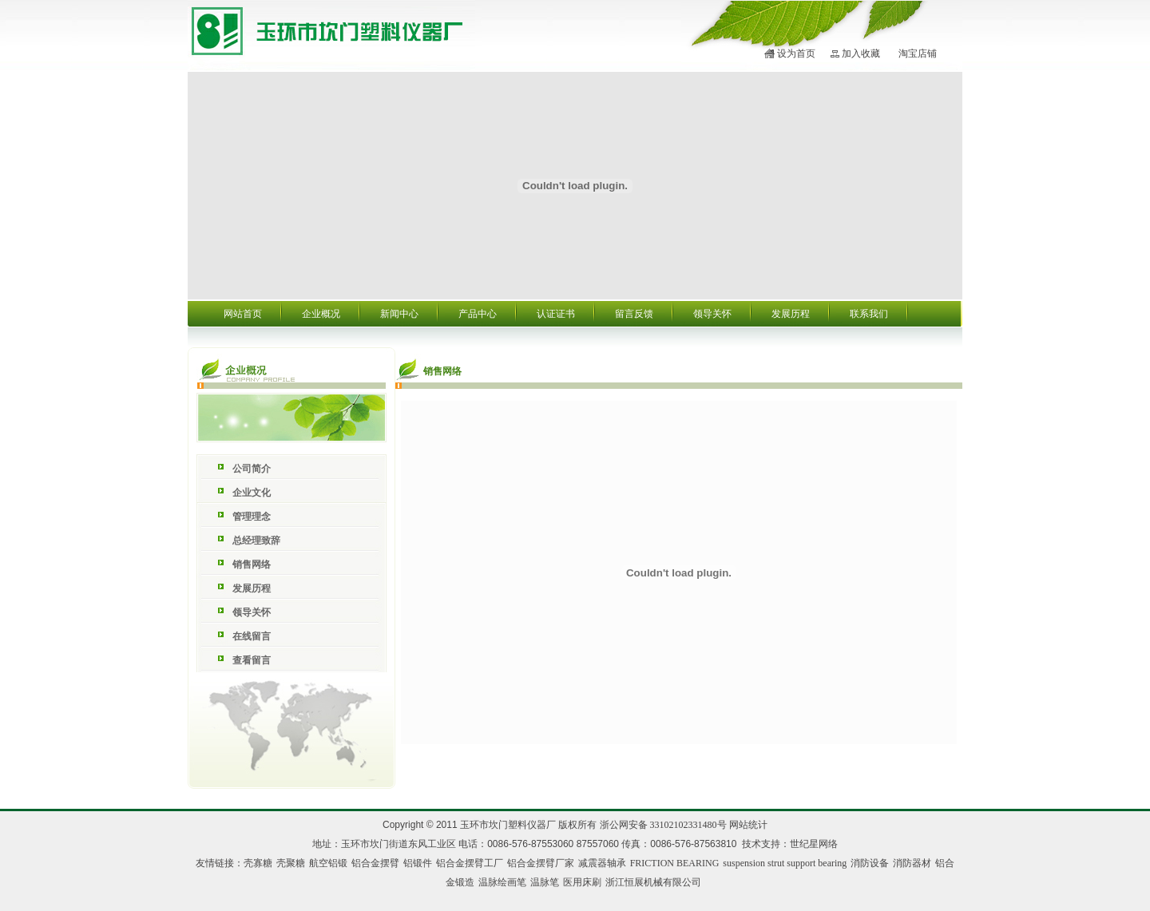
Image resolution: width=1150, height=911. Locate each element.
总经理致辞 (256, 540)
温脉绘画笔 (502, 882)
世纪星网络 (814, 844)
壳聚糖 (290, 863)
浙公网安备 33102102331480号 (663, 824)
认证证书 (556, 313)
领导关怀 (712, 313)
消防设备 (870, 863)
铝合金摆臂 (375, 863)
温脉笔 (544, 882)
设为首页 (796, 53)
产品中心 (477, 313)
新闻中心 (399, 313)
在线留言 (251, 636)
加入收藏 (861, 53)
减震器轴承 (602, 863)
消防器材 (912, 863)
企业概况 (321, 313)
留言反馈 (634, 313)
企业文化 (251, 492)
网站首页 (243, 313)
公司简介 (251, 468)
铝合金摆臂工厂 (469, 863)
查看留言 (251, 660)
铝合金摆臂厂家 (540, 863)
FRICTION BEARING (675, 863)
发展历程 (790, 313)
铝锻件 (417, 863)
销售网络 (251, 564)
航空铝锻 (328, 863)
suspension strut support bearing (785, 863)
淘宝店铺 (917, 53)
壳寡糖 (258, 863)
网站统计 (748, 824)
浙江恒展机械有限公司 (653, 882)
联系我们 (869, 313)
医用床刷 (582, 882)
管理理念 (251, 516)
